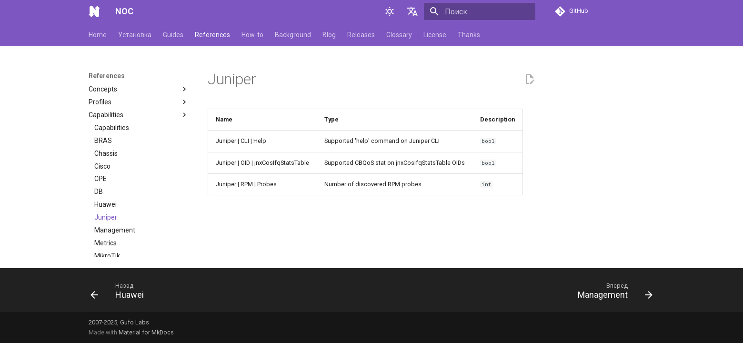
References (212, 35)
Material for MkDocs (146, 332)
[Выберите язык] (412, 11)
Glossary (399, 35)
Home (98, 35)
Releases (361, 35)
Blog (329, 35)
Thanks (469, 35)
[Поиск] (479, 11)
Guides (173, 35)
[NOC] (94, 11)
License (434, 35)
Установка (134, 35)
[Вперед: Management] (612, 293)
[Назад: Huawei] (120, 293)
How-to (252, 35)
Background (293, 35)
